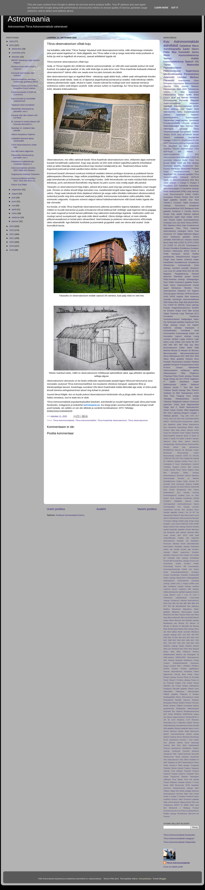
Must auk (175, 97)
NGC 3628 (185, 356)
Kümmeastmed (182, 581)
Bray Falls (173, 243)
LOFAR (191, 583)
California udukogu (173, 461)
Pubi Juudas (187, 683)
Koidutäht (171, 558)
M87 (181, 345)
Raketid (184, 97)
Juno (179, 134)
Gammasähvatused (184, 504)
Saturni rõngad (172, 717)
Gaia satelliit (176, 214)
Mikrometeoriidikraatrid (189, 353)
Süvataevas (167, 754)
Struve (165, 740)
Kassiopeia (195, 546)
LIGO (178, 583)
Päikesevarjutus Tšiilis (174, 373)
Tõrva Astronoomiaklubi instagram (178, 838)
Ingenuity (190, 143)
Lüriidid (179, 271)
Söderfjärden (186, 748)
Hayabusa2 (189, 322)
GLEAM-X (167, 501)
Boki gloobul (189, 302)
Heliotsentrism (174, 518)
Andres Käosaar (187, 430)
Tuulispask (190, 774)
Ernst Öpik (187, 311)
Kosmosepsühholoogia (171, 569)
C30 (173, 458)
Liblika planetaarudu (170, 592)
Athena (171, 302)
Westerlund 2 (175, 808)
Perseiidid (183, 100)
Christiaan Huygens (171, 467)
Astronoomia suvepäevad (187, 206)
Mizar (165, 629)
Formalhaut (168, 316)
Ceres (177, 464)
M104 (184, 271)
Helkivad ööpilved (191, 214)
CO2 (177, 458)
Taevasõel (195, 754)
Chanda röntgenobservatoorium (176, 308)
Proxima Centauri (173, 367)
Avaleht (101, 509)
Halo (182, 515)
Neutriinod (175, 649)
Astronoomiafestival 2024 (183, 180)
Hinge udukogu (170, 325)
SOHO (170, 714)
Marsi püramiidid (187, 617)
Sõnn (179, 745)
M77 (165, 606)
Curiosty (188, 211)
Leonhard (176, 268)
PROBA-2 (187, 666)
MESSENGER (181, 606)
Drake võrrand (189, 481)
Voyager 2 (174, 796)
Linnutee (182, 77)
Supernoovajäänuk (171, 103)
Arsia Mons (178, 441)
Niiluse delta (168, 652)
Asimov (187, 441)
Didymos (177, 160)
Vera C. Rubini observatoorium (184, 407)
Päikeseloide (193, 367)
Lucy (165, 271)
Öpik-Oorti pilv (193, 814)
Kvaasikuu (184, 575)
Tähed (166, 64)
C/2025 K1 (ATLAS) (176, 245)
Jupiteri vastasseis (174, 115)
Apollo (189, 95)
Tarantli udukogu (179, 390)
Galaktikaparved (191, 112)
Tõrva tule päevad (191, 779)
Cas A (196, 461)
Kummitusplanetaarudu (179, 572)
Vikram (166, 410)
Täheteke (187, 288)
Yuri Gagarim (193, 291)
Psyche (196, 277)
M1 (193, 342)
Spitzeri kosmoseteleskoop (173, 734)
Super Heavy (169, 285)
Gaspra (196, 504)
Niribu (179, 652)
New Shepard (194, 649)
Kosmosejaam (194, 566)
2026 (11, 41)
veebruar (16, 217)
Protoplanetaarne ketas (189, 365)
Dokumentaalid (168, 478)
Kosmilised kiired (190, 331)
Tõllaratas (167, 402)
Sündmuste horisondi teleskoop (185, 751)
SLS (181, 379)
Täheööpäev (194, 777)
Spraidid (183, 200)
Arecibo (196, 240)
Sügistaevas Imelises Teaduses (25, 174)
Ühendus (180, 294)
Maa (174, 52)
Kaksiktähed (168, 262)
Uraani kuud (179, 404)
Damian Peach (175, 470)
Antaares (188, 240)
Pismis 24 (187, 677)
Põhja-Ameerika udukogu (174, 279)
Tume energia (192, 396)
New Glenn (184, 649)
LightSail (182, 592)
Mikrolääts (185, 626)
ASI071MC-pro (178, 240)
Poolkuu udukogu (183, 680)
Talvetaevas (176, 288)
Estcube (186, 492)
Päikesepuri (180, 691)
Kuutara (166, 575)
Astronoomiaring (181, 444)
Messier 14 (167, 626)
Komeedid (184, 52)
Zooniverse (167, 811)
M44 (181, 603)
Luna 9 (196, 595)
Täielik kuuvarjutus (191, 203)
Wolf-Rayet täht (172, 152)
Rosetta (196, 376)
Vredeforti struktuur (170, 799)
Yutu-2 (170, 413)
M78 (169, 606)
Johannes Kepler (191, 260)
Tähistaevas (193, 89)
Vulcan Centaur (176, 410)
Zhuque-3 (185, 413)
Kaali (191, 535)
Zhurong (166, 294)
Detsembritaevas (169, 475)
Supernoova (192, 70)
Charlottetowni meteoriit (190, 464)
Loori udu (176, 223)
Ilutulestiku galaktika (177, 529)
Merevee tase (180, 620)
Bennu (166, 243)
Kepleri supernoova (181, 552)
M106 (165, 603)
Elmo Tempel (169, 490)
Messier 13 (194, 623)
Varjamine (182, 291)
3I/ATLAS (195, 177)
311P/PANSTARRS (192, 419)
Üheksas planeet (170, 416)
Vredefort (182, 796)
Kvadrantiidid (194, 575)
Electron (188, 487)
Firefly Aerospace (171, 254)
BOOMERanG (168, 450)
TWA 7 (174, 754)
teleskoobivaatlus (172, 74)
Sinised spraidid (193, 725)
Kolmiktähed (194, 558)
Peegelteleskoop (181, 274)
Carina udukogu (192, 305)
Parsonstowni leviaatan (181, 362)
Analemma (194, 297)
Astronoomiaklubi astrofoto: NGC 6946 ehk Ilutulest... (23, 169)
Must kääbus (172, 632)
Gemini (186, 254)
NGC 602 (178, 637)
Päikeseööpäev (193, 691)
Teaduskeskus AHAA (190, 393)
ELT (197, 481)
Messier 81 (175, 351)
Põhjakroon (194, 373)
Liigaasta (188, 592)
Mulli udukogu (189, 629)
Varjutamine (193, 137)
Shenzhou (195, 720)
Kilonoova (175, 555)
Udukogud (182, 231)
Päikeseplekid (169, 95)
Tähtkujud (167, 779)
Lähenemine (167, 598)
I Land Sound (175, 524)
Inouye (182, 325)
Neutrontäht (186, 169)
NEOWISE (187, 134)
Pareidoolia (188, 671)
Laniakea (195, 586)
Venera (196, 237)
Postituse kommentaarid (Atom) (70, 515)
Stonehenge (194, 737)
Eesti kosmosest (177, 484)
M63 (185, 603)
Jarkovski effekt (193, 532)
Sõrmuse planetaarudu (172, 748)
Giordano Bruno (192, 510)
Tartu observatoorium (171, 760)
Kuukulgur (195, 572)
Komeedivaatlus (169, 331)
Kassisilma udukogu (190, 189)
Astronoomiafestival (183, 106)
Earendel (166, 484)
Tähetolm (184, 777)
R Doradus (194, 694)
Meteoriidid (193, 64)
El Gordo (180, 487)
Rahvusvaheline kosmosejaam (181, 117)
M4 (177, 603)
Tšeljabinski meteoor (180, 402)
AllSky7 (190, 427)
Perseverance (191, 74)
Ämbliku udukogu (169, 814)
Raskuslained (168, 700)
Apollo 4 (183, 438)
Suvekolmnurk (193, 225)
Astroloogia (177, 299)
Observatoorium (193, 657)
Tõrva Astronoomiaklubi (63, 420)
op (187, 811)
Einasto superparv (170, 487)
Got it (174, 7)
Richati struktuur (169, 706)
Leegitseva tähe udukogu (189, 589)
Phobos (185, 197)
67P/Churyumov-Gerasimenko (181, 421)
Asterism (196, 441)
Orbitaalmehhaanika (180, 663)
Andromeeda (184, 80)
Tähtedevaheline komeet (187, 399)
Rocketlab (167, 711)
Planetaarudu (169, 89)
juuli (14, 197)
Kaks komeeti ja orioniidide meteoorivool (23, 99)
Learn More (161, 7)
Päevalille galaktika (180, 689)
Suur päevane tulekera (173, 743)
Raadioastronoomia (182, 172)
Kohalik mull (188, 555)
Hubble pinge (183, 521)
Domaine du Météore (188, 478)
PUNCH (166, 669)
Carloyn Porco (187, 461)
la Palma (182, 811)
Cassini (166, 97)
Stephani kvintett (171, 387)
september (17, 189)
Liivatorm (195, 592)
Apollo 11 (167, 180)
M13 (189, 271)
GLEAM (196, 498)
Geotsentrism (168, 510)
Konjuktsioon (188, 166)
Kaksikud (176, 544)
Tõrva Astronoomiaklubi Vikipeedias (179, 842)
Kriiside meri (187, 569)
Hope (183, 217)
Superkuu (167, 149)
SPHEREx (178, 714)
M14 (170, 603)
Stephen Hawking (169, 737)
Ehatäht (196, 484)
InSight (166, 260)
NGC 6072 (186, 637)
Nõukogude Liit (193, 654)
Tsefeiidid (166, 768)
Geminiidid (194, 120)
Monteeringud (173, 629)
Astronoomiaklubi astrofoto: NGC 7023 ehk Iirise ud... (23, 179)
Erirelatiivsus (185, 248)
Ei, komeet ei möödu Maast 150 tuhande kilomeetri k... (25, 122)
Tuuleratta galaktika (185, 174)
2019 (11, 246)
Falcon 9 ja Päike (19, 184)
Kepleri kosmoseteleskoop (188, 220)
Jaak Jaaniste (181, 532)
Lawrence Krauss (170, 589)
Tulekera (187, 768)
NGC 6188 (167, 640)
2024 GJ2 (172, 419)
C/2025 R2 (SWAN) (176, 305)
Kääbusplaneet (168, 581)
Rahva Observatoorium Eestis (187, 697)
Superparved (174, 740)
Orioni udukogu (171, 109)
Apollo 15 (195, 436)
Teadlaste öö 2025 (171, 393)
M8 (173, 606)
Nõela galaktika (177, 359)
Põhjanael (183, 694)
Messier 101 (183, 623)
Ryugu (166, 379)
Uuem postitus (56, 509)
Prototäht (195, 169)
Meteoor (195, 86)
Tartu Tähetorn (192, 390)
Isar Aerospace (169, 532)
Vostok (196, 794)
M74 (197, 603)
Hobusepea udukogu (177, 143)
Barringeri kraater (192, 450)
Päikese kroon (193, 689)
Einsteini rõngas (174, 311)
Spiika (187, 731)
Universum (167, 234)
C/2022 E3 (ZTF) (185, 243)
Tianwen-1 (167, 203)
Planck (165, 680)
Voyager (167, 140)
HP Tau (196, 512)
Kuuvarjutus (178, 83)
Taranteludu (194, 757)
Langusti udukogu (184, 586)
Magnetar (167, 274)
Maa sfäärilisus (193, 606)
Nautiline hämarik (192, 646)
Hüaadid (166, 524)
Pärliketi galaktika (170, 694)
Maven (171, 620)
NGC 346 (190, 635)
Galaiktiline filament (182, 501)
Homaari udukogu (171, 521)
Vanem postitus (147, 509)
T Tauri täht (186, 387)
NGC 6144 (195, 637)
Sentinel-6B (190, 717)
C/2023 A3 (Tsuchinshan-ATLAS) (185, 140)
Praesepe (170, 683)
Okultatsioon (187, 660)
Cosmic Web (186, 467)
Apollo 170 (175, 438)
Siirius (178, 225)
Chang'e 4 (174, 183)
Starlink (183, 384)
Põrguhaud (167, 376)
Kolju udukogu (182, 558)
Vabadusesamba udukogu (183, 788)
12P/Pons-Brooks (192, 294)
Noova (188, 223)
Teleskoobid (168, 120)
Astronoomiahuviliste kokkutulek (176, 157)
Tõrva (196, 149)
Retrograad (167, 703)
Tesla (165, 396)
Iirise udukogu (180, 527)
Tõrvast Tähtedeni (170, 782)
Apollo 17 (166, 438)
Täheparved (175, 777)
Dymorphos (168, 186)
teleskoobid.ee (193, 811)
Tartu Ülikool (184, 760)
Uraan (181, 95)
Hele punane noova (192, 515)
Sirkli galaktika (168, 728)
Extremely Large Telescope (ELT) (184, 314)
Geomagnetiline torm (172, 507)
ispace (173, 294)
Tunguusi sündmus (178, 774)
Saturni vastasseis (173, 137)
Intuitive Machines (192, 529)
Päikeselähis (168, 691)
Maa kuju (189, 345)
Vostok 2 (166, 796)
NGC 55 (171, 637)
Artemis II (169, 92)
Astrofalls (167, 299)
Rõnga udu (174, 379)
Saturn (195, 49)
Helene (166, 518)
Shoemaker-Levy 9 (170, 723)
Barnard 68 (179, 450)
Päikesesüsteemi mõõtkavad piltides (181, 370)
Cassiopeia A (168, 464)
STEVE (186, 379)
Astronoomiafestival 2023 (173, 208)
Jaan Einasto (169, 220)
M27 (197, 342)
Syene (187, 743)
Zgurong (177, 413)
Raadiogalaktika (169, 697)
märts (14, 213)
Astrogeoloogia (168, 444)
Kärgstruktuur (181, 578)
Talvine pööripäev (182, 757)
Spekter (181, 731)
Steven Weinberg (183, 737)
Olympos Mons (192, 359)
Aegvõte (179, 297)
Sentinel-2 (181, 717)
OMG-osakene (168, 657)
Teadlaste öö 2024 (175, 762)
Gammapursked (169, 504)
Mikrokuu (195, 351)
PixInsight (195, 677)
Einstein (166, 248)
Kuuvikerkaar (175, 575)
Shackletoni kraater (189, 382)
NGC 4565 (194, 356)
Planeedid (168, 80)
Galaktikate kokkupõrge (189, 186)
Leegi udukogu (193, 191)
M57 (176, 345)
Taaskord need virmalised (22, 105)
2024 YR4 (180, 419)
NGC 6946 (186, 640)
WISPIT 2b (178, 805)
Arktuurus (166, 441)
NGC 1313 (182, 635)
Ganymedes (185, 132)
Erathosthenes (168, 492)
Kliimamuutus (168, 265)
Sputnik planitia (192, 734)
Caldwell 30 (188, 458)
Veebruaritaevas (169, 794)
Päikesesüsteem (172, 67)
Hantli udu (181, 163)
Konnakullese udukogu (180, 561)
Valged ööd (174, 791)
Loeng (196, 336)
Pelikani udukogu (169, 677)
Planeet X (173, 680)
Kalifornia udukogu (172, 328)
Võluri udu (195, 802)
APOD (172, 297)
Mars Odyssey (180, 615)
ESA (176, 186)
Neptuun (195, 115)
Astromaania (29, 19)
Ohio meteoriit (168, 660)
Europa (166, 214)
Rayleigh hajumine (182, 700)
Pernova (180, 677)
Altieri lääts (175, 430)
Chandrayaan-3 (192, 245)
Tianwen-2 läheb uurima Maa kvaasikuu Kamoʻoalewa (24, 87)
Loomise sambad (170, 339)
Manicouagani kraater (190, 612)
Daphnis (191, 470)
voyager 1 (194, 413)
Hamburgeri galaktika (175, 322)
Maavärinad (176, 609)
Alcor (165, 427)
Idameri (172, 527)
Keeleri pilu (167, 549)
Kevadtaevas (193, 262)
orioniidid (167, 240)
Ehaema (189, 484)
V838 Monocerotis (177, 785)
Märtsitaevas (174, 356)
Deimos (196, 211)
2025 (11, 45)
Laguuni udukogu (183, 336)
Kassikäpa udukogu (182, 546)
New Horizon (186, 126)
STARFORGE (188, 714)
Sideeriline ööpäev (185, 723)
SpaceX (189, 61)
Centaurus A (177, 211)
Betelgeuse (189, 208)
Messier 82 (186, 351)
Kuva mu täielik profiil (173, 867)
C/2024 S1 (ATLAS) (191, 456)
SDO (191, 197)
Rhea (175, 376)
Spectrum (173, 731)
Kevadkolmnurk (181, 262)
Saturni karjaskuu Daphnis (23, 134)
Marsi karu (190, 615)
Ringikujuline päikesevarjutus (187, 708)
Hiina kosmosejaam (171, 189)
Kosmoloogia (168, 566)
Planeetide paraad (182, 277)
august (15, 193)
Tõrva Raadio (177, 779)
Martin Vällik (193, 348)
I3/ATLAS (184, 524)
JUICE (196, 217)
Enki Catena (193, 490)
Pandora (175, 669)
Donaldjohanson (169, 481)
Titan (196, 126)
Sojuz (184, 225)
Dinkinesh (180, 475)
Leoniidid (184, 268)
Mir (191, 626)
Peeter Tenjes (193, 674)
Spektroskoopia (169, 384)
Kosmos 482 (180, 566)
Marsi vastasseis (191, 146)
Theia (172, 396)
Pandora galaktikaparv (189, 669)
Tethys (196, 762)
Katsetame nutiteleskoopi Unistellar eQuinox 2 (22, 162)
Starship (167, 86)
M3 (193, 271)
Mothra (181, 629)
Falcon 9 (195, 251)
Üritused (166, 816)
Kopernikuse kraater (172, 563)
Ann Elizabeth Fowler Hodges (180, 433)
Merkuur (194, 77)
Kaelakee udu (183, 541)
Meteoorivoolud (192, 83)
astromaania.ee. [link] (92, 405)
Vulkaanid (184, 177)
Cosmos (196, 467)
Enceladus (175, 248)
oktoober (16, 57)
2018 (11, 250)
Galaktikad (185, 45)
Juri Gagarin (193, 325)
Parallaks (167, 362)
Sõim (173, 745)
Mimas (166, 356)
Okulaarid (178, 660)
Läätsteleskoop (181, 598)
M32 (174, 603)
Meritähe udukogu (192, 620)
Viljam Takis (188, 794)
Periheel (177, 197)
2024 (11, 226)
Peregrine (175, 365)
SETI (165, 714)
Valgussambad (193, 404)
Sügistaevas (168, 228)
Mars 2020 (182, 89)
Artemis (185, 86)
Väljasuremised (185, 802)
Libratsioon (194, 268)
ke (175, 811)
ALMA (165, 297)
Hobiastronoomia (183, 257)
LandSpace (172, 586)
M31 (197, 271)
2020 (11, 242)
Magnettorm (187, 609)
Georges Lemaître (191, 507)
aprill (14, 209)
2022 (11, 234)
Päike (166, 52)
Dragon (179, 481)
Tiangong (180, 396)
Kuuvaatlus (167, 336)
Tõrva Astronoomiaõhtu (85, 420)
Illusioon (189, 527)
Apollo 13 (187, 436)
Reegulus (195, 700)
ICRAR (196, 524)
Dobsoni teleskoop (192, 475)
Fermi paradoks (176, 498)
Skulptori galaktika (181, 728)
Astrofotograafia (172, 49)
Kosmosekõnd (169, 333)
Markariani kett (168, 615)
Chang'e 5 (184, 183)
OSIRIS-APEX (180, 657)
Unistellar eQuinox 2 (185, 782)
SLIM (197, 197)
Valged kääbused (184, 234)
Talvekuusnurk (168, 757)
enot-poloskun (145, 879)
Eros (178, 492)
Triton (178, 228)
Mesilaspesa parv (170, 623)
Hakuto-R (176, 515)
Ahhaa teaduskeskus (191, 424)
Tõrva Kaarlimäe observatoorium (112, 420)
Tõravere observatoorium (182, 149)
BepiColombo (182, 120)
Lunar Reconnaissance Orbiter (177, 194)
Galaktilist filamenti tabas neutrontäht (22, 139)
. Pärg (181, 416)
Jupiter (186, 49)
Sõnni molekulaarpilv (191, 745)
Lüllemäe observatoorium (189, 600)
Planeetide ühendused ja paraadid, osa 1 (22, 156)
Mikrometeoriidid (170, 353)
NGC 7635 (186, 643)
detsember (17, 49)
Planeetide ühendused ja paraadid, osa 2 (22, 110)
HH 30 (188, 512)
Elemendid (195, 487)
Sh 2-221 (171, 720)
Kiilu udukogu (193, 163)
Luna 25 (171, 271)
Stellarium (195, 384)
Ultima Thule (193, 231)
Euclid (184, 160)
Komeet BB (167, 561)
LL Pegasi (184, 583)
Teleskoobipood (187, 762)
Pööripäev (168, 83)
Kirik (181, 555)
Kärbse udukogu (169, 578)
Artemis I (193, 152)
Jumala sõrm (175, 535)
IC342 (191, 524)
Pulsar (166, 172)
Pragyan (178, 683)
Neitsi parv (167, 649)
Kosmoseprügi (182, 333)
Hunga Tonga (194, 521)
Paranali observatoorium (172, 671)
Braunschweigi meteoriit (172, 456)
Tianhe (165, 765)
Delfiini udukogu (191, 473)
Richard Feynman (192, 703)
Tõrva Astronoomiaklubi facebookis (179, 835)
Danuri (184, 470)
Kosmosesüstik (184, 265)
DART (165, 143)
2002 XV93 (189, 416)
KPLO (185, 535)
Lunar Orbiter (175, 342)
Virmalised (194, 97)
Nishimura (186, 652)
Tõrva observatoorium (138, 420)
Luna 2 (180, 595)
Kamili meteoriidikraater (190, 544)
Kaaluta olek (183, 538)
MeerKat (166, 351)
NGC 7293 (167, 643)
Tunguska (187, 771)
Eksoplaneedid (170, 100)
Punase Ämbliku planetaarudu (187, 686)
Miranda (196, 626)
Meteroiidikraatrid (171, 126)
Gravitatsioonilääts (171, 123)
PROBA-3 (195, 666)
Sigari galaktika (170, 200)
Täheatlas (167, 399)
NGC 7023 (195, 640)
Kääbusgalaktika (193, 578)
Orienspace (195, 663)
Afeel (187, 297)
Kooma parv (194, 561)
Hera (197, 322)
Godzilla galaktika (170, 512)
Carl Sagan (186, 109)
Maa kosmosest (190, 92)
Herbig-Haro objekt (171, 217)
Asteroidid (168, 77)
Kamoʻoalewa (168, 546)
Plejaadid (194, 100)
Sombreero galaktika (183, 282)
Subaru (196, 282)
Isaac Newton (177, 260)
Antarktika (195, 433)
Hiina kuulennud (186, 518)
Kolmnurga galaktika (172, 166)
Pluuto (196, 134)
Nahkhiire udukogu (170, 646)
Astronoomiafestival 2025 (181, 154)
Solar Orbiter (168, 282)
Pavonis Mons (180, 674)
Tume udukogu (177, 771)
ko (178, 811)
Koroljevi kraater (191, 563)
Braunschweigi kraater (188, 453)
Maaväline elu (175, 146)
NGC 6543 (176, 640)
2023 (11, 230)
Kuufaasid (167, 223)
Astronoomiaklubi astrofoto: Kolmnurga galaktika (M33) (24, 80)
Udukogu (167, 206)
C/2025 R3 (167, 458)
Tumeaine (177, 203)
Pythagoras (167, 689)
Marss (195, 45)
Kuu (166, 41)
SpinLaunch (194, 731)
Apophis (196, 438)
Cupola (166, 470)
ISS (197, 61)
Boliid (196, 95)
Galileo (173, 163)
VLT (174, 234)
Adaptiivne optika (174, 424)
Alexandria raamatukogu (177, 427)
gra (173, 811)
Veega (166, 407)
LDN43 (172, 583)
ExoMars (181, 495)
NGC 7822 (195, 643)
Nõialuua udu (181, 654)
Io (181, 189)
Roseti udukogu (185, 376)
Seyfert (172, 382)
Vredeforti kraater (192, 796)
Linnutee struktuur (190, 123)
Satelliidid (167, 106)
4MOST (166, 421)
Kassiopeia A (192, 328)
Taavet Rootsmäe (184, 754)
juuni (14, 201)
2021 (11, 238)
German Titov (179, 510)
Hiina (176, 86)
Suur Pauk (194, 200)
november (16, 53)
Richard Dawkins (178, 703)
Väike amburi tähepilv (171, 802)
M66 (193, 603)
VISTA (187, 785)
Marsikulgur (175, 169)
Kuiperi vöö (194, 333)
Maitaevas (175, 612)
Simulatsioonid (181, 725)
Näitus (166, 359)
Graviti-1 (181, 512)
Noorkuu (196, 652)
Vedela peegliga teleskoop (189, 791)
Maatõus (166, 609)
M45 (170, 345)
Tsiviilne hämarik (177, 768)
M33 (165, 345)
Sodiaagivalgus (192, 279)
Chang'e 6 (194, 183)
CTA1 (181, 458)
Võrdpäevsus (168, 805)
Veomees (179, 794)
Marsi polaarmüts (174, 617)
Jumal (165, 535)
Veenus (167, 58)
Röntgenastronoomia (191, 711)
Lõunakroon (175, 600)
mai (14, 205)
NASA (196, 106)
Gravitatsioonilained (171, 319)
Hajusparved (168, 515)
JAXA (173, 134)
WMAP (186, 805)
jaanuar (15, 221)
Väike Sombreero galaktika (189, 799)
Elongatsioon (181, 490)
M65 (189, 603)
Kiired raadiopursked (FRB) (174, 191)
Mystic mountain (184, 632)
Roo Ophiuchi (177, 711)
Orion (196, 80)
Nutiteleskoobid (169, 654)
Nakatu (181, 646)
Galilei (196, 501)
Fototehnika (187, 498)
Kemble (176, 549)
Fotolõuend (194, 316)
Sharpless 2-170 (183, 720)
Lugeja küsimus (186, 339)
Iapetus (166, 527)
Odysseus (172, 225)
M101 (183, 223)
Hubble (189, 217)
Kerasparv (194, 103)
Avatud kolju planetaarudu (186, 447)
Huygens (195, 257)
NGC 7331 (176, 643)
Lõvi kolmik (186, 342)
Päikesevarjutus (172, 70)
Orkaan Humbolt (169, 666)
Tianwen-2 (173, 765)
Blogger (162, 879)
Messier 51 (177, 626)
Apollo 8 (189, 438)
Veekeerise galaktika (180, 237)
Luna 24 (187, 595)
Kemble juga (186, 549)
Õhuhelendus (182, 814)
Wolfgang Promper (191, 808)
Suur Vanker (194, 740)
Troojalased (194, 765)
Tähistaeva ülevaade (175, 129)
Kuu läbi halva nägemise (22, 151)
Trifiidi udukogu (183, 765)
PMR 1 (179, 666)
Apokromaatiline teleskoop (173, 436)
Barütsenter (167, 453)
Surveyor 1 (184, 740)
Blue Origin (178, 302)
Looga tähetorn (169, 595)
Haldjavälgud (186, 319)
